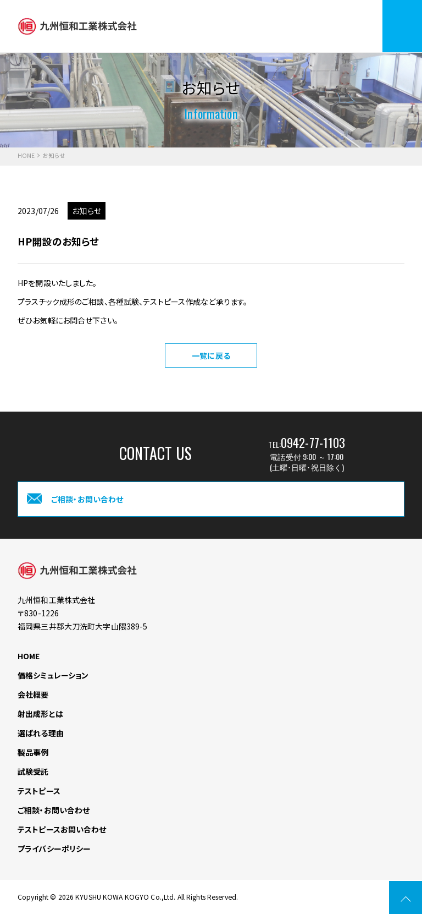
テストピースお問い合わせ (62, 829)
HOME (26, 156)
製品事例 (33, 752)
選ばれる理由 (41, 732)
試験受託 (33, 771)
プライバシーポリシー (54, 848)
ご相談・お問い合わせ (54, 810)
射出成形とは (40, 713)
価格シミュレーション (53, 675)
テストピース (39, 790)
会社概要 (33, 694)
